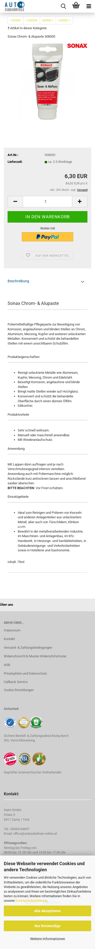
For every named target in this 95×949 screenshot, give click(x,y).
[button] (15, 201)
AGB (7, 665)
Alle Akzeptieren (47, 911)
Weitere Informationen (47, 939)
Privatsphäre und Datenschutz (25, 673)
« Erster (15, 20)
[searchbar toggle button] (63, 6)
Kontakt (9, 639)
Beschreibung (18, 281)
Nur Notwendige (47, 926)
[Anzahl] (47, 201)
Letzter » (64, 20)
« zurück (31, 20)
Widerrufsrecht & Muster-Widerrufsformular (35, 656)
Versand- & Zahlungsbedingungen (28, 647)
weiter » (47, 20)
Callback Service (16, 682)
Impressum (12, 630)
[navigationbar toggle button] (88, 6)
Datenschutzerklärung (31, 901)
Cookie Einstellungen (19, 690)
